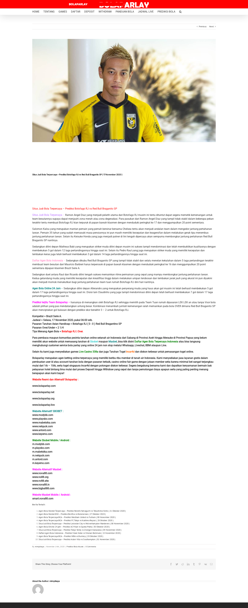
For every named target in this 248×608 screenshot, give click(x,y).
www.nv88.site (40, 480)
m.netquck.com (41, 455)
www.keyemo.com (42, 434)
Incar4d (130, 351)
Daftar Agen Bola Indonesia (48, 260)
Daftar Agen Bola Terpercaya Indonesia (156, 341)
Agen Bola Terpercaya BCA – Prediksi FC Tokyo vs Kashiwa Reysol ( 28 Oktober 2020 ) (76, 520)
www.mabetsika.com (44, 422)
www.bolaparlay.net (43, 392)
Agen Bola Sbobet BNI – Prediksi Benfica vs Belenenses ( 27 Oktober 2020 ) (72, 514)
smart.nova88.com (42, 498)
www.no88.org (40, 477)
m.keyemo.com (40, 463)
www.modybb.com (42, 415)
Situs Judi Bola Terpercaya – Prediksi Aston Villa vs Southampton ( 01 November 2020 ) (77, 539)
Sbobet (94, 341)
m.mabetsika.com (42, 451)
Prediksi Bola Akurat (75, 546)
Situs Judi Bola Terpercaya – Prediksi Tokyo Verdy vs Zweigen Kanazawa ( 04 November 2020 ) (80, 530)
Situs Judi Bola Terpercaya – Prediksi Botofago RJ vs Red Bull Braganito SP (74, 208)
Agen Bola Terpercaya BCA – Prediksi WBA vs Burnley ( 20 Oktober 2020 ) (71, 536)
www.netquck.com (42, 426)
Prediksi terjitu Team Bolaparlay (50, 302)
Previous (202, 26)
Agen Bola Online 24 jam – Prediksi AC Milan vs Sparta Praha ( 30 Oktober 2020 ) (74, 526)
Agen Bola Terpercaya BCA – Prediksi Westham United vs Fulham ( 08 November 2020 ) (77, 517)
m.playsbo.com (41, 447)
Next (211, 26)
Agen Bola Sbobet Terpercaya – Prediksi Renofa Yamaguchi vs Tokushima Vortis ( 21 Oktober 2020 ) (82, 511)
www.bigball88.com (43, 488)
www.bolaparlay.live (43, 404)
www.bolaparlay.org (43, 398)
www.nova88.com (42, 473)
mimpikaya (39, 546)
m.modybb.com (41, 444)
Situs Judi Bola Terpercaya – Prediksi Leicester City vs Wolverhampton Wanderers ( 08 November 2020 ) (84, 523)
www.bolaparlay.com (44, 385)
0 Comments (91, 546)
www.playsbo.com (42, 418)
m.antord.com (40, 459)
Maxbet (112, 341)
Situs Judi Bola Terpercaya (47, 214)
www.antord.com (41, 430)
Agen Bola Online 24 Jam (46, 288)
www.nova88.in (41, 484)
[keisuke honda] (124, 90)
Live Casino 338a (88, 351)
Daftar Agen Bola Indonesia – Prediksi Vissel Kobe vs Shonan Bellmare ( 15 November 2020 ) (80, 533)
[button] (180, 12)
